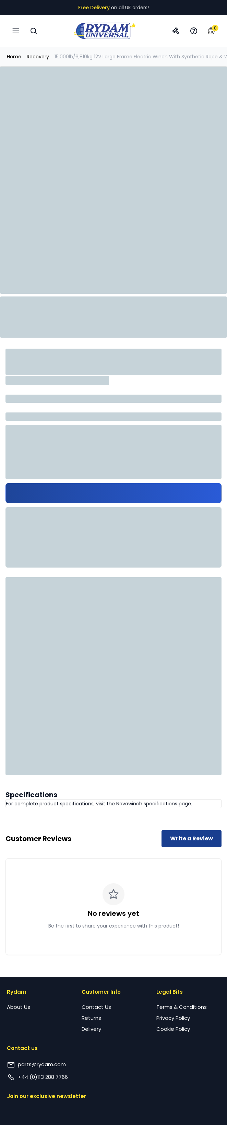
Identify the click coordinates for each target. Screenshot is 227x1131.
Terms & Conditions (181, 1007)
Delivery (91, 1029)
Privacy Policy (173, 1018)
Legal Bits (169, 991)
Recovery (38, 56)
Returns (91, 1018)
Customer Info (101, 991)
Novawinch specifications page (153, 803)
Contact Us (96, 1007)
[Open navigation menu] (16, 31)
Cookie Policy (173, 1029)
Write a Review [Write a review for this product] (191, 838)
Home (14, 56)
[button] (211, 31)
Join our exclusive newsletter (46, 1096)
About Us (18, 1007)
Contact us (22, 1048)
